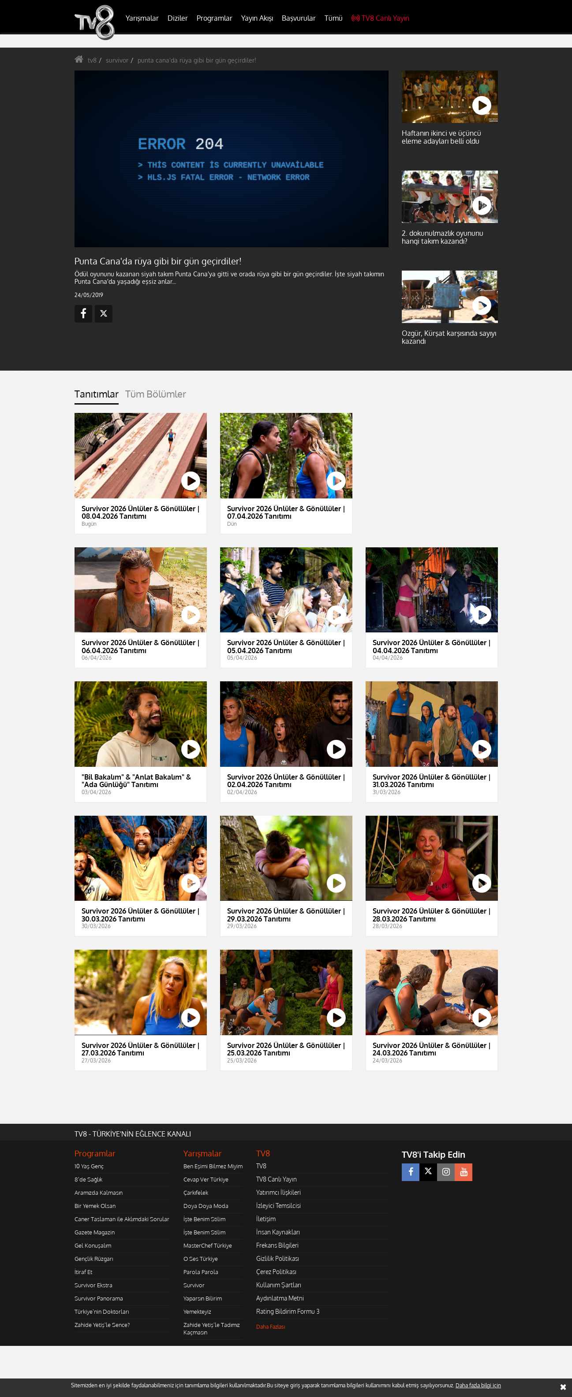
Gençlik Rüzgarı (94, 1258)
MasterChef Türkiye (207, 1245)
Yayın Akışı (257, 18)
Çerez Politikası (276, 1271)
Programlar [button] (214, 18)
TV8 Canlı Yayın (380, 18)
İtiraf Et (83, 1271)
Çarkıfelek (195, 1192)
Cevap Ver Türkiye (205, 1179)
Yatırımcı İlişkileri (278, 1192)
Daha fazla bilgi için (478, 1385)
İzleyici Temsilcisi (278, 1205)
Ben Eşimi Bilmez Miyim (213, 1166)
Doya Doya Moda (205, 1205)
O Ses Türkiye (200, 1258)
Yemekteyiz (197, 1311)
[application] (231, 159)
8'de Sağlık (88, 1179)
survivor (117, 60)
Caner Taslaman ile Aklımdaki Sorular (122, 1218)
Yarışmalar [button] (142, 18)
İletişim (266, 1218)
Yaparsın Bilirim (202, 1298)
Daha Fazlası (270, 1326)
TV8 (261, 1166)
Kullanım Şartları (278, 1285)
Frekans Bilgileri (277, 1245)
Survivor (194, 1285)
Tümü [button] (334, 18)
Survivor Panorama (99, 1298)
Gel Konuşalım (93, 1245)
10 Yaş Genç (89, 1166)
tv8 (92, 60)
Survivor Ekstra (93, 1285)
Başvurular (299, 18)
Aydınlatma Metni (280, 1298)
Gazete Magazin (95, 1232)
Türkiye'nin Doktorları (102, 1311)
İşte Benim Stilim (204, 1218)
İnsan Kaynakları (278, 1232)
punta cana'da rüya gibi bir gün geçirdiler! (197, 60)
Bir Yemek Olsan (95, 1205)
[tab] (97, 396)
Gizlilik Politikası (277, 1258)
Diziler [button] (178, 18)
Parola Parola (200, 1271)
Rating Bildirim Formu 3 (288, 1311)
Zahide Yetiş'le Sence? (102, 1324)
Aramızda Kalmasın (99, 1192)
